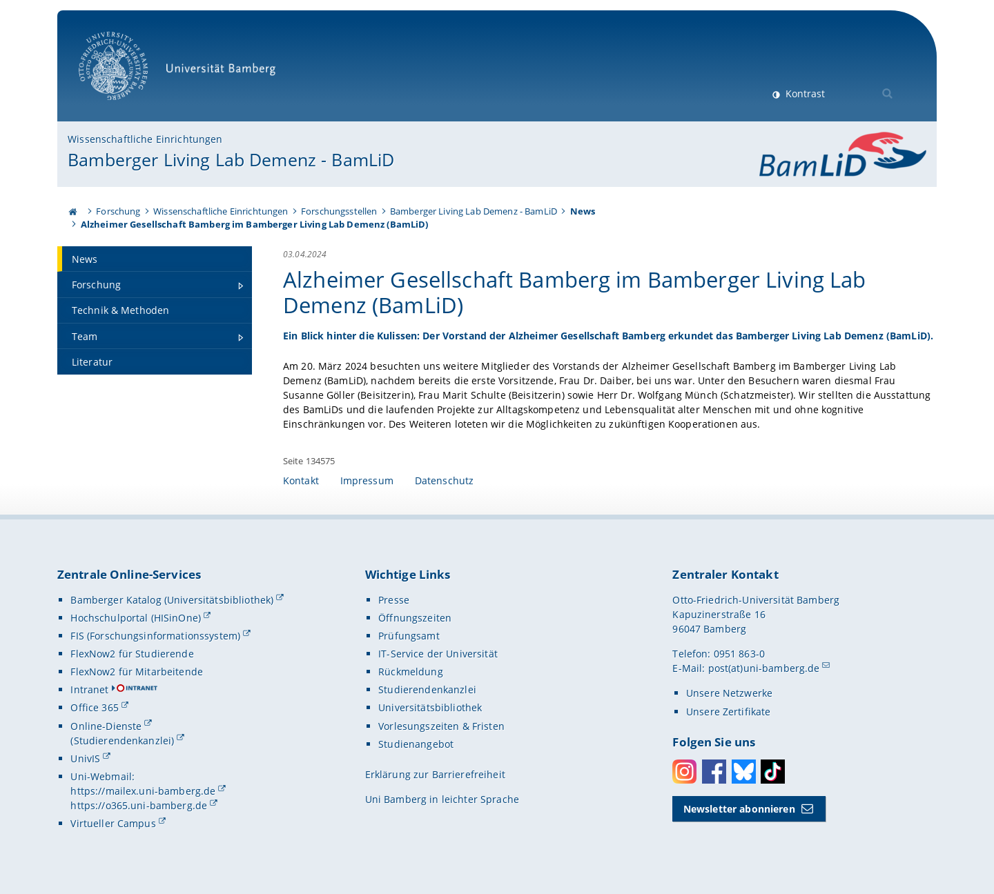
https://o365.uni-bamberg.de (138, 805)
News (583, 211)
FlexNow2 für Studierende (131, 653)
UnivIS (85, 758)
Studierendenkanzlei (427, 689)
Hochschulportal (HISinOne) (135, 617)
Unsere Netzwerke (729, 692)
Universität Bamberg (182, 73)
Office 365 (94, 707)
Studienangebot (416, 744)
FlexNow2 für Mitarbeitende (136, 671)
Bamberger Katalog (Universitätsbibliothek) (171, 599)
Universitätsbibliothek (430, 707)
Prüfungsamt (409, 635)
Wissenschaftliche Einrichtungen (145, 139)
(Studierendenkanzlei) (122, 740)
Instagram (684, 771)
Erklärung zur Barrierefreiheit (435, 774)
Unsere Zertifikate (728, 711)
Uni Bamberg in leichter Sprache (442, 799)
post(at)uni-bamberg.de (764, 668)
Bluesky (744, 771)
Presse (393, 599)
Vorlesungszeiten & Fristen (441, 726)
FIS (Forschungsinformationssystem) (155, 635)
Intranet (89, 689)
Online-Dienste (106, 726)
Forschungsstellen (339, 211)
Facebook (714, 771)
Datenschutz (444, 480)
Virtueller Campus (112, 823)
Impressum (366, 480)
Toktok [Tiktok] (773, 771)
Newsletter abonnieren (739, 808)
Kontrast (804, 93)
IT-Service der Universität (438, 653)
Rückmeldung (410, 671)
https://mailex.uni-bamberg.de (142, 790)
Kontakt (301, 480)
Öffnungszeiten (414, 617)
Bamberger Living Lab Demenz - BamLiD (231, 159)
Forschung (118, 211)
